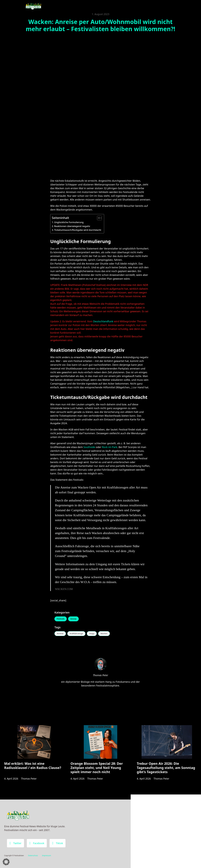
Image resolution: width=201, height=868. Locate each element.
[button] (6, 862)
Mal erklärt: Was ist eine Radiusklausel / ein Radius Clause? (32, 767)
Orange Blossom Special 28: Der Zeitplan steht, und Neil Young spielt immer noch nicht (96, 769)
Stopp (93, 634)
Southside (89, 447)
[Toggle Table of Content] (98, 218)
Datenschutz (33, 855)
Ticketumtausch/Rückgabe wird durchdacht (77, 229)
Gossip (74, 619)
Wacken (106, 634)
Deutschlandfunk (103, 321)
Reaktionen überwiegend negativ (72, 226)
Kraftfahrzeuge (77, 634)
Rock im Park (109, 447)
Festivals (61, 619)
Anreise (60, 634)
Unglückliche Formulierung (69, 222)
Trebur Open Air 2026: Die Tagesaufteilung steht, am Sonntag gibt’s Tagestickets (166, 769)
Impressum (46, 855)
